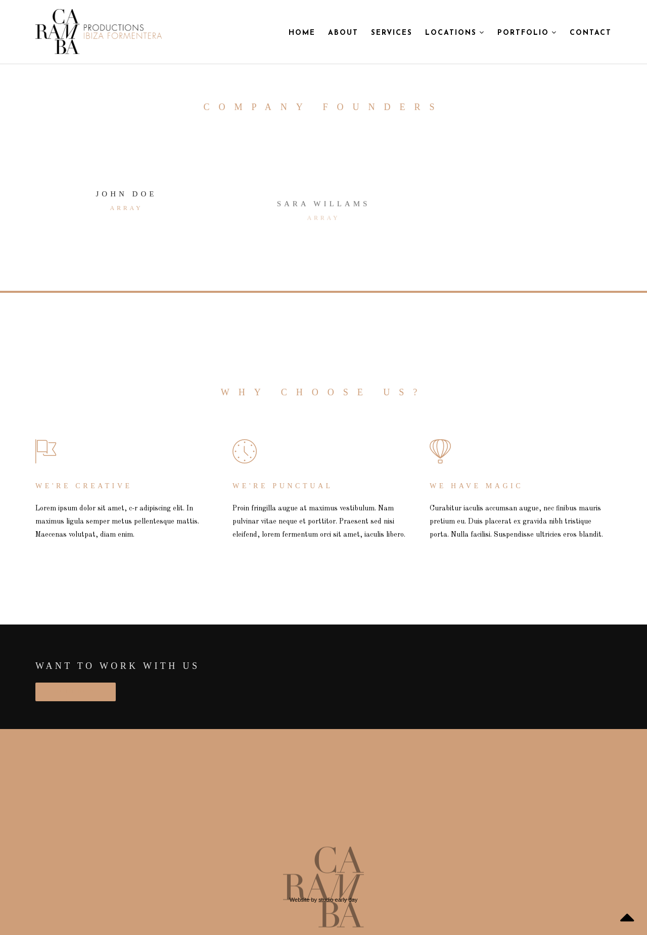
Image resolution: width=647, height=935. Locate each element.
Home (302, 33)
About (343, 33)
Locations (455, 33)
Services (391, 33)
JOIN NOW (75, 692)
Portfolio (527, 33)
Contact (591, 33)
